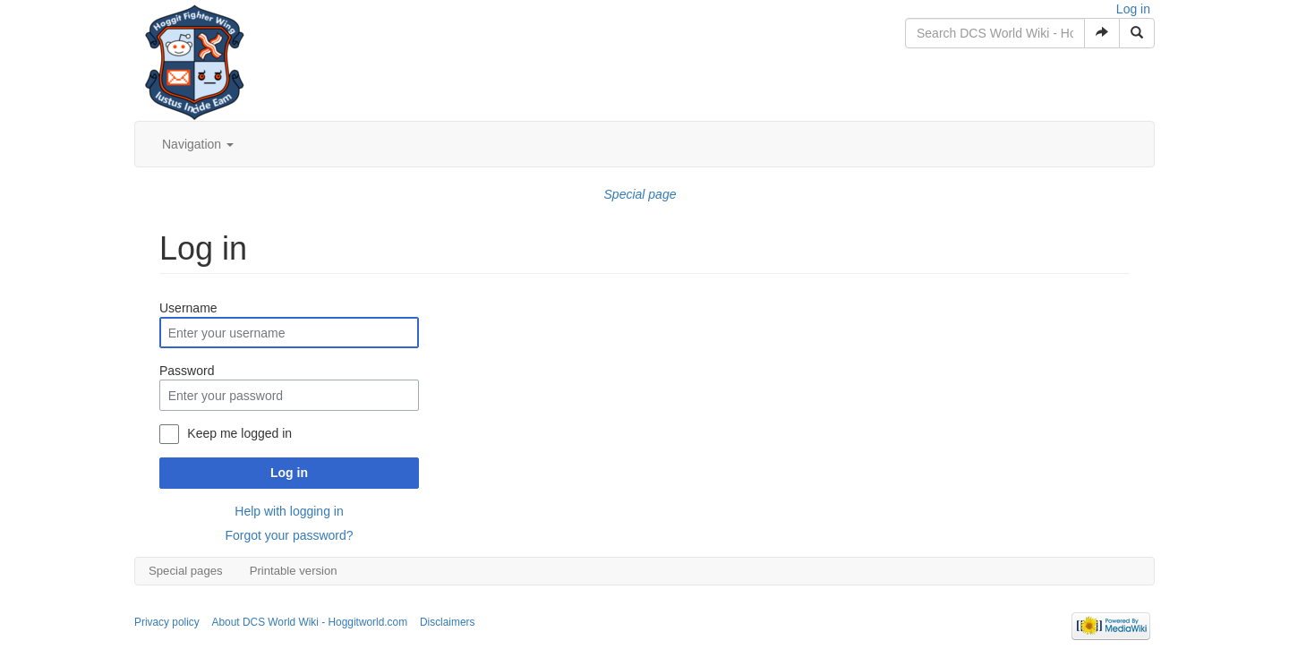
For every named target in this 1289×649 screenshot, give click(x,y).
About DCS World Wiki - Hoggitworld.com (310, 622)
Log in (1133, 9)
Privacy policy (167, 622)
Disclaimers (447, 622)
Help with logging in (289, 511)
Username (188, 308)
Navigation (198, 144)
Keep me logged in (239, 433)
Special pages (186, 570)
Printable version (293, 570)
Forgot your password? (289, 535)
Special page (640, 194)
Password (186, 370)
